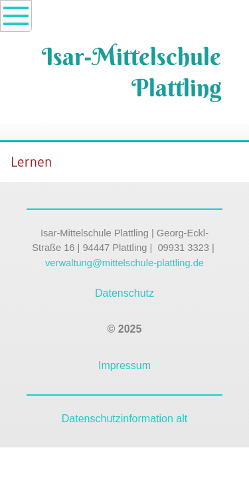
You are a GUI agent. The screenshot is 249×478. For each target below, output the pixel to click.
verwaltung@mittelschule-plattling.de (124, 263)
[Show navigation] (16, 16)
